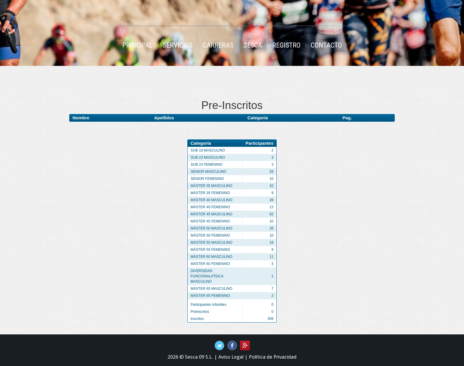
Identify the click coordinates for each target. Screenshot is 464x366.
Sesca (253, 45)
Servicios (178, 45)
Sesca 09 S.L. (199, 357)
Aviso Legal (231, 357)
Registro (286, 45)
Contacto (326, 45)
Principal (137, 45)
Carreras (218, 45)
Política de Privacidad (273, 357)
